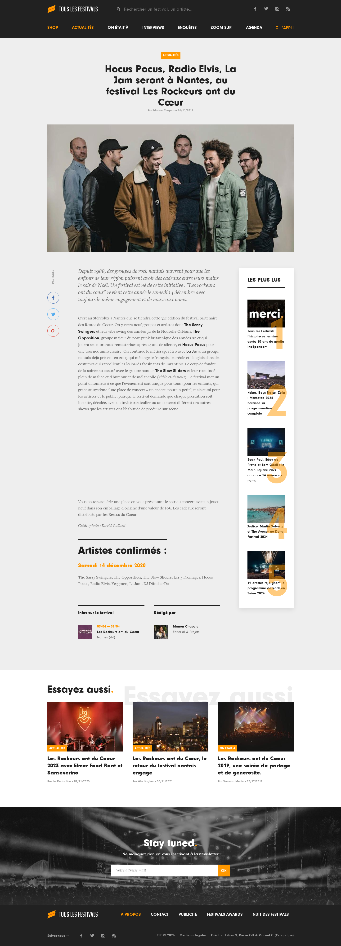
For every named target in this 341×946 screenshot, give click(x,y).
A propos (131, 914)
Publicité (188, 914)
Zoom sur (221, 28)
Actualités (83, 28)
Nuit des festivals (271, 914)
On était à (118, 28)
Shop (52, 28)
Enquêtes (187, 28)
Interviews (153, 28)
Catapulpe (284, 935)
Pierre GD (246, 935)
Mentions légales (192, 935)
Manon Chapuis (164, 110)
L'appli (285, 28)
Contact (160, 914)
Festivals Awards (224, 914)
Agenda (254, 28)
